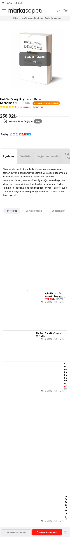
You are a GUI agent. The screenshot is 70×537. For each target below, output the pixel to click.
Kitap (15, 18)
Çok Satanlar (36, 211)
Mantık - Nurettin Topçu (48, 332)
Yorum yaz (38, 106)
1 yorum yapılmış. (23, 106)
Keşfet (13, 211)
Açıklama (8, 156)
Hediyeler (60, 211)
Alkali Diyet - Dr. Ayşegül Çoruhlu (53, 294)
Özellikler (26, 156)
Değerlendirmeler (48, 156)
